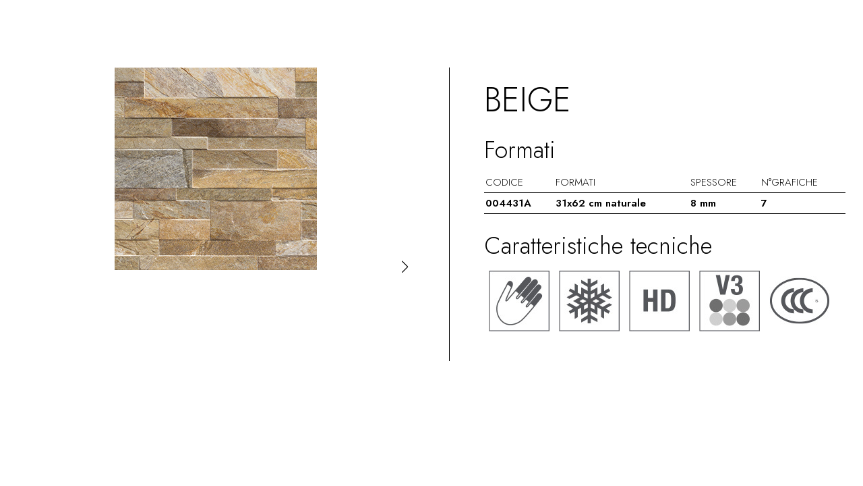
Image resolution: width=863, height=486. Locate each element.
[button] (405, 266)
